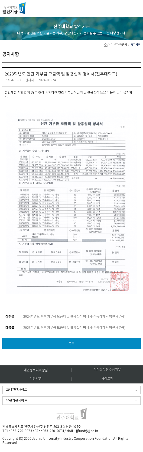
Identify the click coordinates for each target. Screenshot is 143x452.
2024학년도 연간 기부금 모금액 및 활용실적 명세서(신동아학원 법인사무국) (74, 317)
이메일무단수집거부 (107, 370)
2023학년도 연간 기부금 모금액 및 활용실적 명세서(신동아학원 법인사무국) (74, 328)
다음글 (9, 327)
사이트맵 (107, 379)
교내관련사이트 (16, 390)
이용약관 (36, 379)
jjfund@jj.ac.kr (87, 431)
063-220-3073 (21, 431)
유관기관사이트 (16, 400)
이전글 (9, 316)
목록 (71, 343)
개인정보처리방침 (36, 369)
